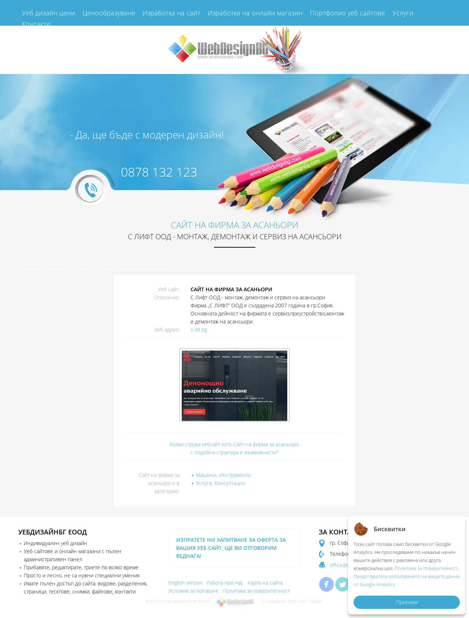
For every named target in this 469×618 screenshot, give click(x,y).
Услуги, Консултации (220, 483)
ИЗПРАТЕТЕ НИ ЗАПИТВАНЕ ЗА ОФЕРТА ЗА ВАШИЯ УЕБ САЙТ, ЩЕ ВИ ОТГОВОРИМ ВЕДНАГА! (231, 547)
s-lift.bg (199, 329)
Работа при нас (225, 582)
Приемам (407, 602)
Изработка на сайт (171, 12)
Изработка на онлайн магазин (255, 12)
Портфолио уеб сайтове (347, 12)
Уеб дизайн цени (48, 12)
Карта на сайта (265, 582)
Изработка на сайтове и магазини (58, 262)
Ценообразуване (108, 12)
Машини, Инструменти (223, 474)
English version (186, 582)
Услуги (402, 12)
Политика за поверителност (256, 590)
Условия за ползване (194, 590)
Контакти (36, 23)
